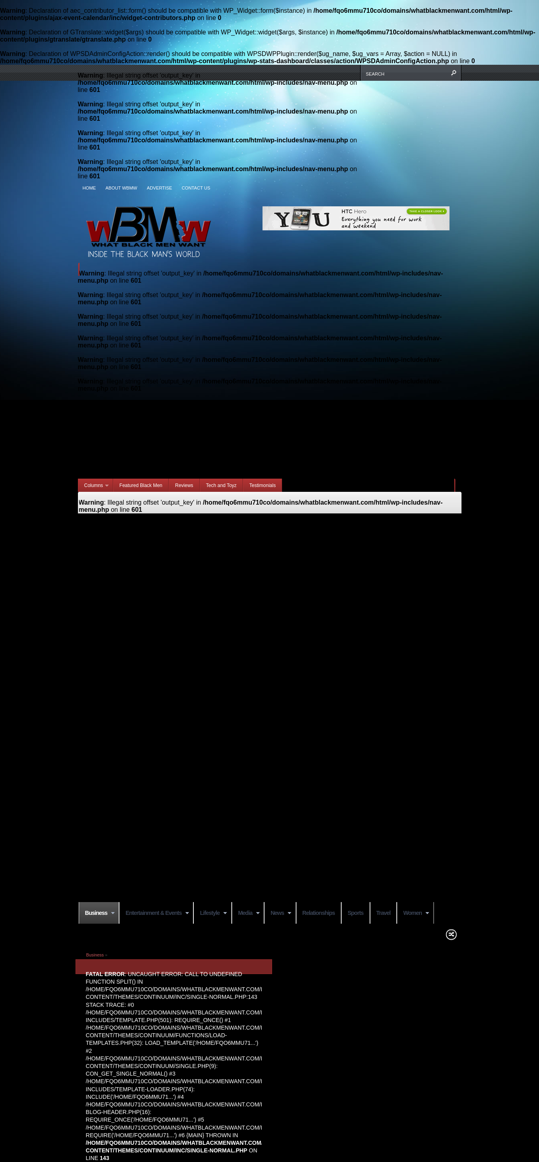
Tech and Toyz (221, 485)
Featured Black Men (140, 485)
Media (246, 913)
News (277, 913)
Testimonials (262, 485)
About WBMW (121, 188)
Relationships (318, 913)
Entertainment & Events (154, 913)
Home (89, 188)
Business (97, 913)
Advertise (159, 188)
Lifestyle (210, 913)
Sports (356, 913)
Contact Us (196, 188)
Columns (93, 486)
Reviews (184, 485)
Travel (383, 913)
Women (413, 913)
